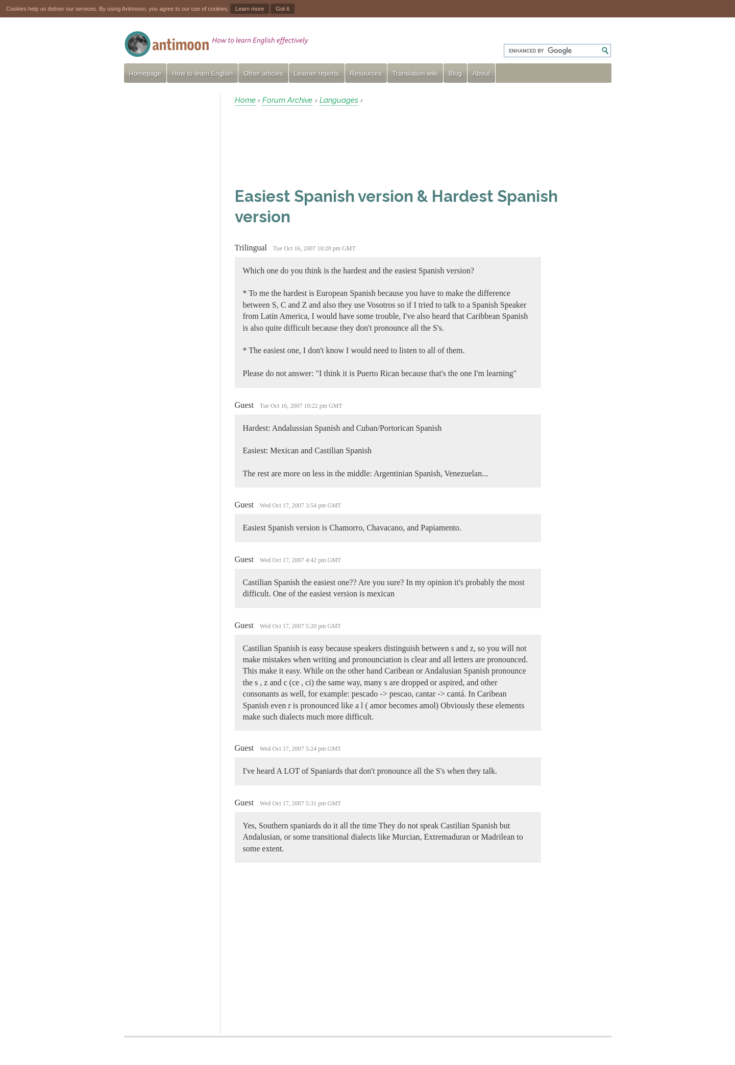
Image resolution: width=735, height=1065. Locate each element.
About (481, 73)
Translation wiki (415, 73)
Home (245, 100)
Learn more (249, 9)
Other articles (263, 73)
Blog (455, 73)
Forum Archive (287, 100)
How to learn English (202, 73)
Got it (282, 9)
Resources (366, 73)
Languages (339, 100)
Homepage (145, 73)
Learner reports (316, 73)
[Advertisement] (168, 247)
